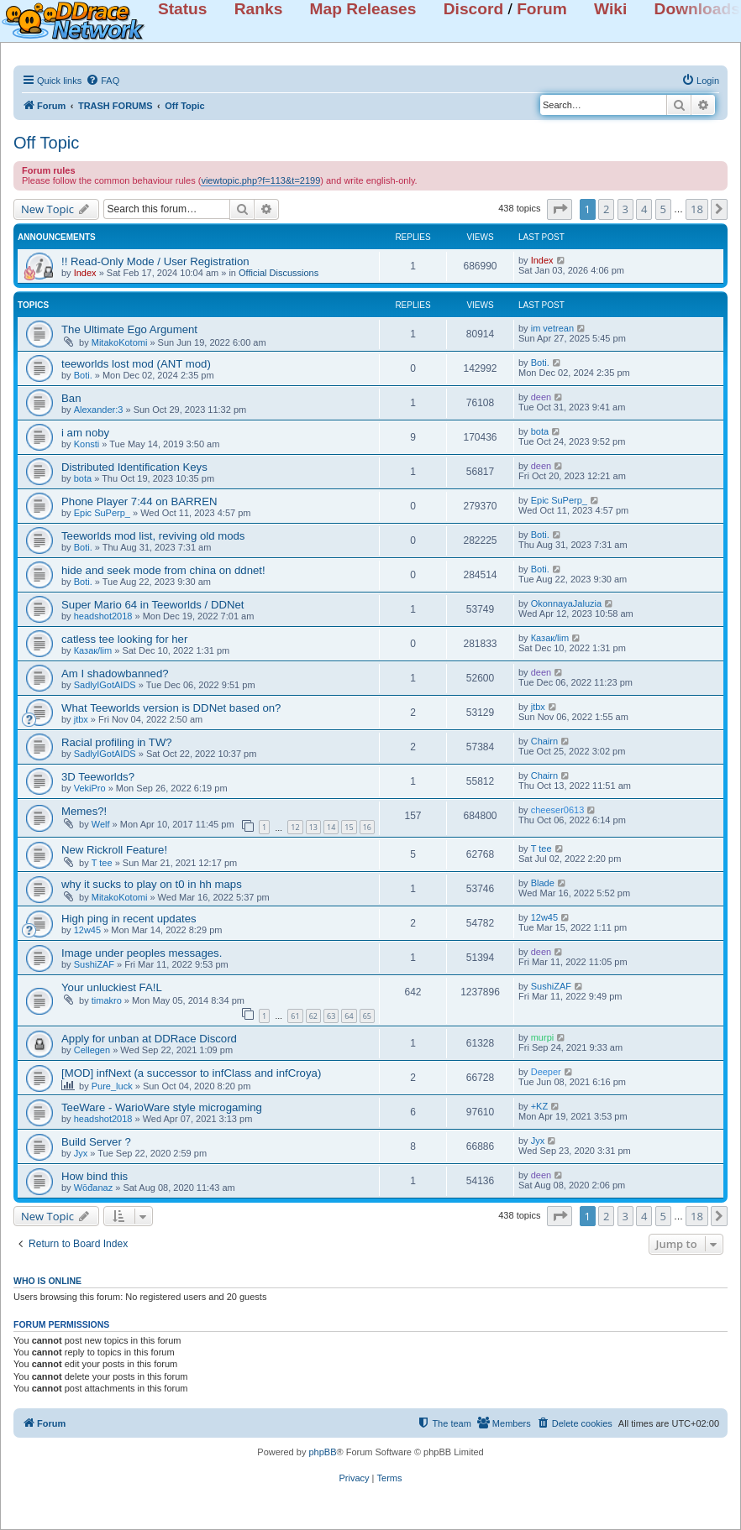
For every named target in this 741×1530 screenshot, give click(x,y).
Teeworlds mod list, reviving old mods (152, 536)
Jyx (81, 1153)
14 (331, 827)
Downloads (697, 9)
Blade (542, 883)
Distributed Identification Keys (134, 467)
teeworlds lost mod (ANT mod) (136, 364)
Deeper (546, 1072)
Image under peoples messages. (141, 953)
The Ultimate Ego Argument (129, 329)
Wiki (610, 9)
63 (331, 1015)
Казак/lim (93, 650)
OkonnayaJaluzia (566, 603)
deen (541, 397)
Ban (71, 398)
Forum (542, 9)
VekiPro (90, 788)
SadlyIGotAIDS (105, 685)
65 (367, 1015)
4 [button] (644, 209)
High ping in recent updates (129, 918)
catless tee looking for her (124, 639)
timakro (107, 1000)
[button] (559, 209)
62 (313, 1015)
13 (313, 827)
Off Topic (46, 142)
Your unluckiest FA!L (111, 987)
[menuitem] (102, 80)
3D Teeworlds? (97, 776)
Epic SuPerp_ (102, 513)
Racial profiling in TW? (116, 742)
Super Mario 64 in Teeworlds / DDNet (152, 604)
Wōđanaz (93, 1188)
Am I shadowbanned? (115, 673)
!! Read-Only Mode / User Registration (155, 261)
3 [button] (625, 209)
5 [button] (663, 209)
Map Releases (363, 9)
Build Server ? (96, 1142)
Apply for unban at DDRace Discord (149, 1038)
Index (85, 273)
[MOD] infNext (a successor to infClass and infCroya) (191, 1073)
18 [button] (697, 209)
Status (183, 9)
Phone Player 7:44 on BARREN (139, 501)
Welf (101, 824)
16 (367, 827)
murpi (542, 1037)
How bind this (94, 1176)
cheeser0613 (558, 810)
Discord (473, 9)
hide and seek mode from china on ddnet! (163, 570)
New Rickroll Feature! (114, 849)
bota (540, 431)
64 (348, 1015)
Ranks (258, 9)
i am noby (85, 432)
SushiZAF (94, 964)
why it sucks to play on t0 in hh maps (151, 884)
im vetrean (552, 328)
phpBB (322, 1452)
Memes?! (84, 811)
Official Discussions (278, 273)
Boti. (83, 375)
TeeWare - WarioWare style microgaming (161, 1107)
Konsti (87, 444)
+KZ (539, 1106)
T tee (102, 863)
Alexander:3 (99, 410)
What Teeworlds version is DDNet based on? (171, 708)
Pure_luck (112, 1086)
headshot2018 (103, 616)
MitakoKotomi (120, 342)
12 (295, 827)
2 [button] (606, 209)
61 (295, 1015)
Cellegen (92, 1050)
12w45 (87, 930)
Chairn (544, 741)
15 (348, 827)
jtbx (81, 719)
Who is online (47, 1281)
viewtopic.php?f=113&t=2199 (260, 180)
